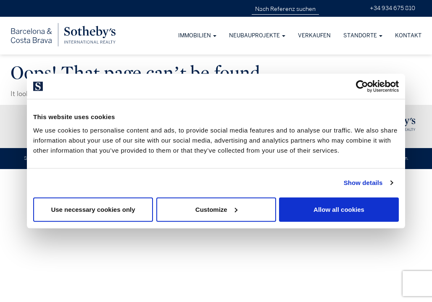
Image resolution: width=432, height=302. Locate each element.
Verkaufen (314, 35)
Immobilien (197, 35)
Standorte (362, 35)
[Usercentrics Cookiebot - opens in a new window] (362, 86)
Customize (216, 209)
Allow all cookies (338, 209)
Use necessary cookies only (93, 209)
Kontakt (408, 35)
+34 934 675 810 (392, 8)
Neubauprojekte (257, 35)
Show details (363, 182)
